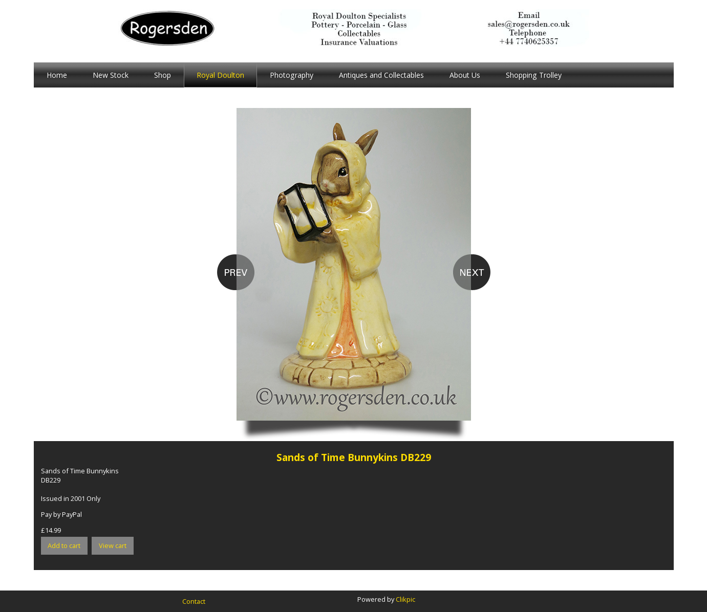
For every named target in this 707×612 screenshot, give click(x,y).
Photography (291, 75)
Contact (193, 601)
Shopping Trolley (534, 75)
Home (57, 75)
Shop (162, 75)
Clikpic (405, 599)
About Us (464, 75)
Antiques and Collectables (381, 75)
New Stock (110, 75)
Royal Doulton (220, 75)
